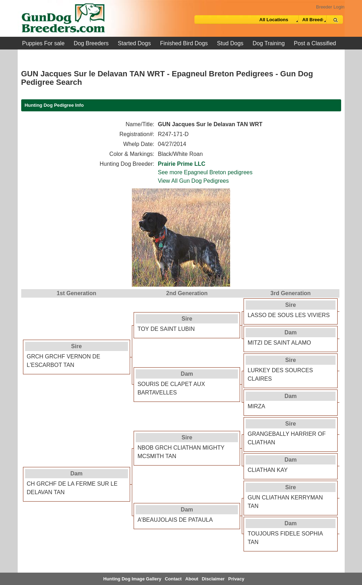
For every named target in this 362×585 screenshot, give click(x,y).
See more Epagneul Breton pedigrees (205, 172)
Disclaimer (213, 578)
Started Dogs (134, 43)
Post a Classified (315, 43)
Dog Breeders (91, 43)
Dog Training (269, 43)
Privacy (236, 578)
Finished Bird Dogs (184, 43)
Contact (173, 578)
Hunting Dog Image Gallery (132, 578)
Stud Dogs (230, 43)
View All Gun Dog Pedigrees (193, 181)
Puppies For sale (43, 43)
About (191, 578)
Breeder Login (330, 7)
